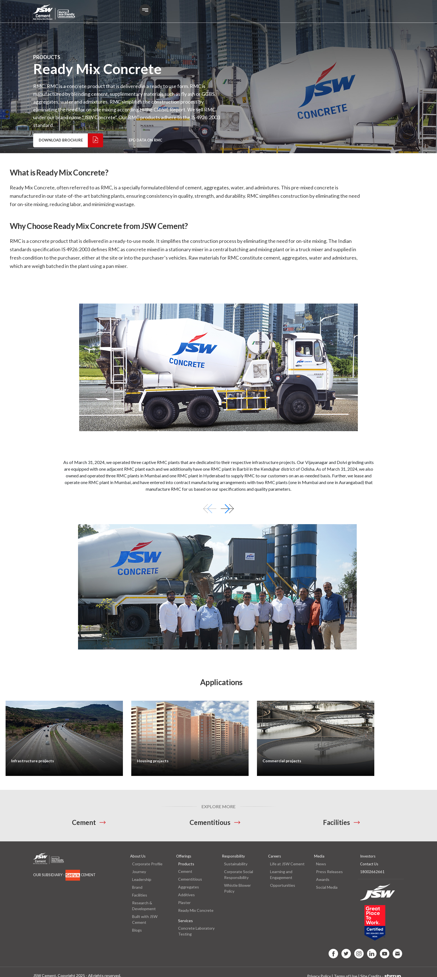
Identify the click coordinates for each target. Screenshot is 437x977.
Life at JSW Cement (287, 863)
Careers (274, 856)
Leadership (141, 879)
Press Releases (329, 871)
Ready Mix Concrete (195, 910)
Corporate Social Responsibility (238, 874)
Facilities (336, 822)
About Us (137, 856)
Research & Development (144, 905)
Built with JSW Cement (144, 919)
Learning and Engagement (281, 874)
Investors (367, 856)
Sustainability (235, 863)
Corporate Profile (147, 863)
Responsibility (233, 856)
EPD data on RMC (145, 140)
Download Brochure (71, 140)
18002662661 (372, 871)
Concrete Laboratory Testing (196, 931)
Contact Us (369, 864)
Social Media (327, 887)
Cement (84, 822)
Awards (322, 879)
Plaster (184, 902)
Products (186, 863)
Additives (186, 894)
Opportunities (282, 885)
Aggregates (188, 887)
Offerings (183, 856)
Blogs (137, 930)
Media (319, 856)
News (321, 863)
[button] (227, 508)
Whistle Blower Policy (237, 888)
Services (185, 920)
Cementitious (210, 822)
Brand (137, 887)
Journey (139, 871)
